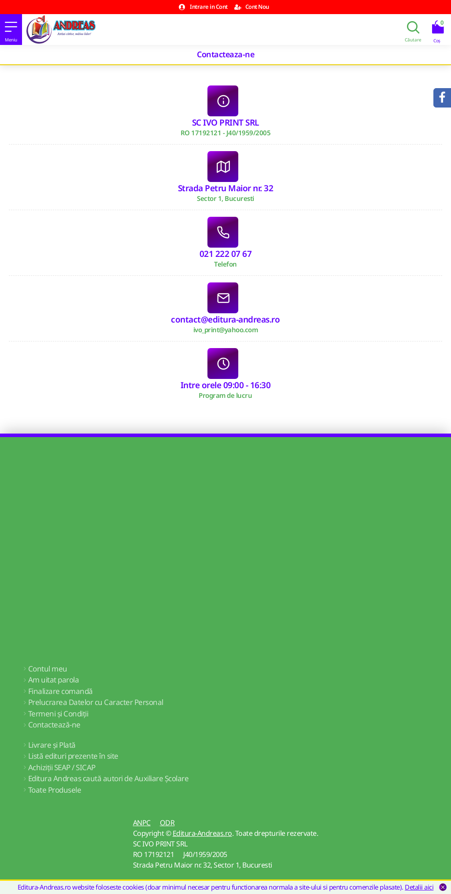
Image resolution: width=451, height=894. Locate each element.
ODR (167, 822)
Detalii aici (419, 887)
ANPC (142, 822)
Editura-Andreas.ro (202, 833)
